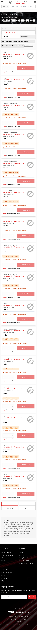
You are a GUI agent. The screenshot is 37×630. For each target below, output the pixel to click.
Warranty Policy (24, 560)
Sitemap (18, 622)
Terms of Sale (13, 619)
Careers (3, 560)
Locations (4, 578)
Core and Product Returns (27, 563)
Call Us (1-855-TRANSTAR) (9, 573)
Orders (21, 552)
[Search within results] (18, 29)
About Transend (6, 552)
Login (4, 72)
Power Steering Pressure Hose (13, 54)
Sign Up (31, 597)
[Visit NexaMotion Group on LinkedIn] (14, 603)
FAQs (3, 581)
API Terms (4, 558)
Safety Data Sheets (25, 558)
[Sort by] (27, 36)
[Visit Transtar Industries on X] (23, 603)
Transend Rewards (7, 555)
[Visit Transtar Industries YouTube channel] (27, 603)
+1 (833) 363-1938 (21, 63)
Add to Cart (26, 68)
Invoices (21, 555)
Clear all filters (28, 46)
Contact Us (4, 575)
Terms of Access (23, 617)
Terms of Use (12, 617)
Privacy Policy (23, 619)
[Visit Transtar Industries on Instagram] (18, 603)
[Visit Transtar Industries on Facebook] (9, 603)
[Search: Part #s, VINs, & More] (22, 6)
